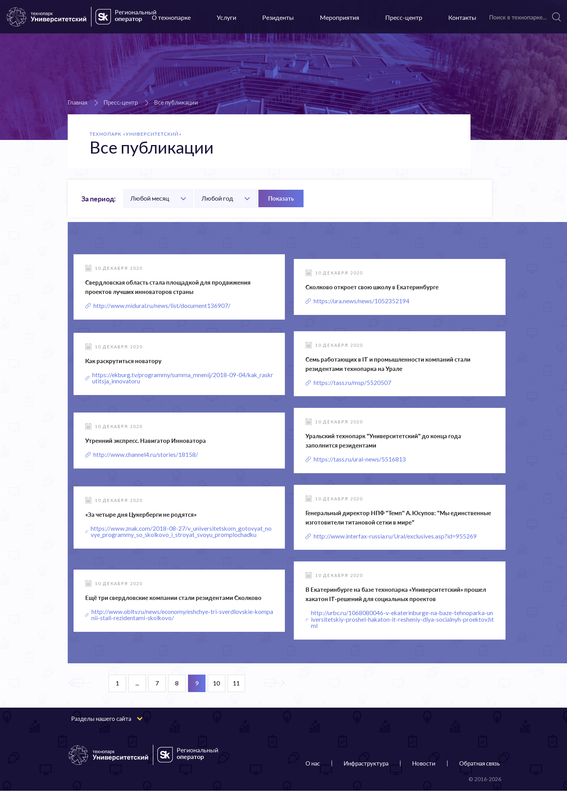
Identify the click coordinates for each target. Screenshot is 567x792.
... (137, 684)
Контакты (462, 17)
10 (216, 684)
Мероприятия (339, 17)
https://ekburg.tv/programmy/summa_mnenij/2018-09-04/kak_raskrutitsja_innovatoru (182, 378)
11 (236, 684)
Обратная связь (479, 764)
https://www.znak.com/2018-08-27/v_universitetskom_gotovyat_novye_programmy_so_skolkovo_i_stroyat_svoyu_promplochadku (182, 532)
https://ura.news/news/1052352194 (361, 301)
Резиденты (278, 17)
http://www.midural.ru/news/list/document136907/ (162, 305)
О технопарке (171, 17)
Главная (77, 102)
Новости (423, 764)
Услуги (226, 17)
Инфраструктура (366, 764)
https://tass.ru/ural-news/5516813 (360, 459)
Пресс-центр (403, 17)
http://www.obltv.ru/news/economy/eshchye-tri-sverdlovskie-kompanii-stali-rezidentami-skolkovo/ (181, 615)
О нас (312, 764)
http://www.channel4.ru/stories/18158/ (145, 455)
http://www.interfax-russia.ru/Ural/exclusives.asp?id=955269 (395, 536)
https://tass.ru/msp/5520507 (352, 382)
